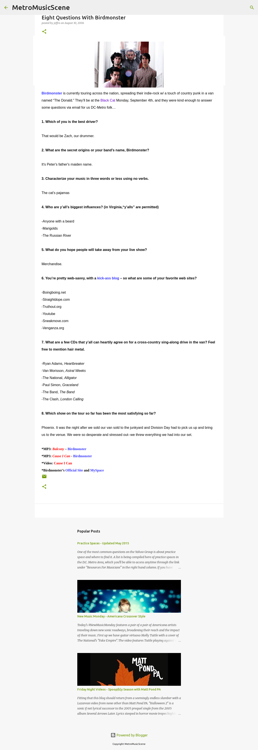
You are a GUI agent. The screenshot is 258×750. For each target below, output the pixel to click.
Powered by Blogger (129, 735)
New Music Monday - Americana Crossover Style (111, 616)
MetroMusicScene (41, 7)
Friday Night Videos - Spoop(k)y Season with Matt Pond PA (119, 689)
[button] (44, 32)
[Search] (252, 7)
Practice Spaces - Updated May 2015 (103, 543)
